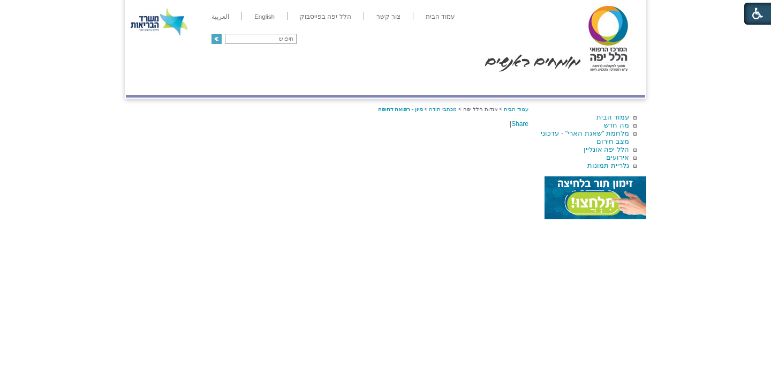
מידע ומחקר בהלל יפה (349, 84)
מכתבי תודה (443, 109)
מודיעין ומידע (614, 84)
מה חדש (616, 125)
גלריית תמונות (608, 165)
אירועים (617, 157)
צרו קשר (143, 84)
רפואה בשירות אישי (269, 84)
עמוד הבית (612, 117)
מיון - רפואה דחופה (400, 109)
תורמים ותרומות (196, 84)
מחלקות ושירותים (549, 84)
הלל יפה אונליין (606, 149)
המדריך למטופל (422, 84)
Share (519, 124)
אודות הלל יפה (484, 84)
